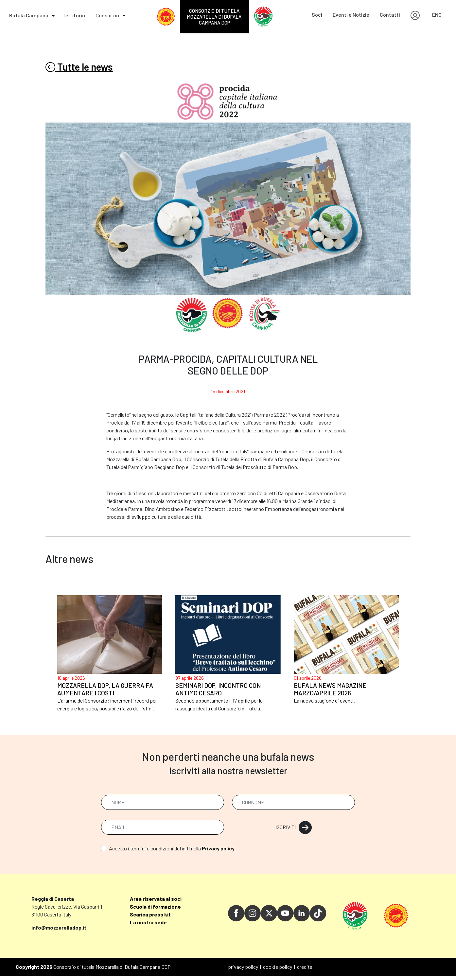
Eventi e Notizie (351, 14)
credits (304, 967)
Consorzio (107, 15)
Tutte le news (79, 67)
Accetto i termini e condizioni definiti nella (172, 848)
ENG (437, 14)
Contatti (390, 14)
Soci (317, 14)
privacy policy (243, 967)
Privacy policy (218, 848)
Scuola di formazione (155, 906)
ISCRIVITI (293, 827)
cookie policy (277, 967)
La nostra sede (148, 922)
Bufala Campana (28, 15)
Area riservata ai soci (156, 899)
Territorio (73, 15)
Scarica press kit (150, 914)
